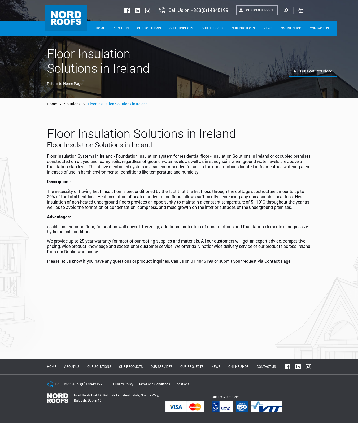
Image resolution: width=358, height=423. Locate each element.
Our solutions (149, 28)
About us (71, 366)
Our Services (212, 28)
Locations (182, 384)
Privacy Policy (123, 384)
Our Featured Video (316, 71)
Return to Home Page (64, 83)
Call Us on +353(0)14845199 (79, 383)
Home (100, 28)
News (267, 28)
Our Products (181, 28)
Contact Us (319, 28)
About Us (121, 28)
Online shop (291, 28)
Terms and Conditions (154, 384)
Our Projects (243, 28)
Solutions (72, 103)
